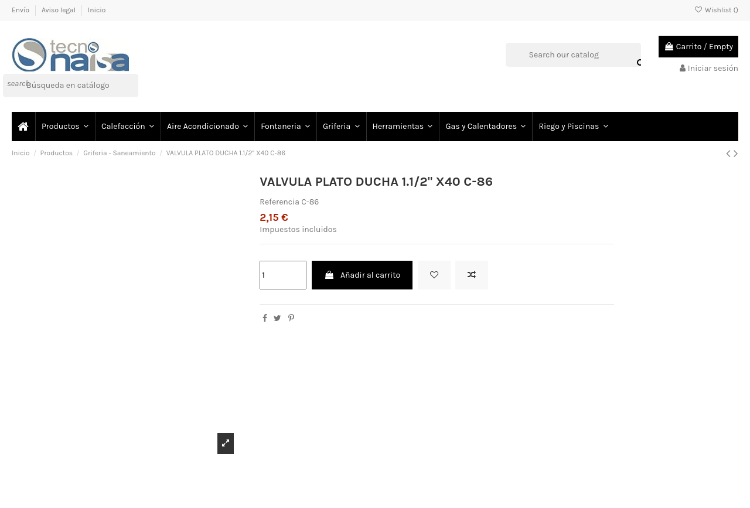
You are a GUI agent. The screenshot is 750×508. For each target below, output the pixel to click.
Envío (21, 10)
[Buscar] (70, 85)
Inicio (97, 10)
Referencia (279, 202)
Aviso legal (59, 10)
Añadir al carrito (362, 275)
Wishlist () (716, 10)
